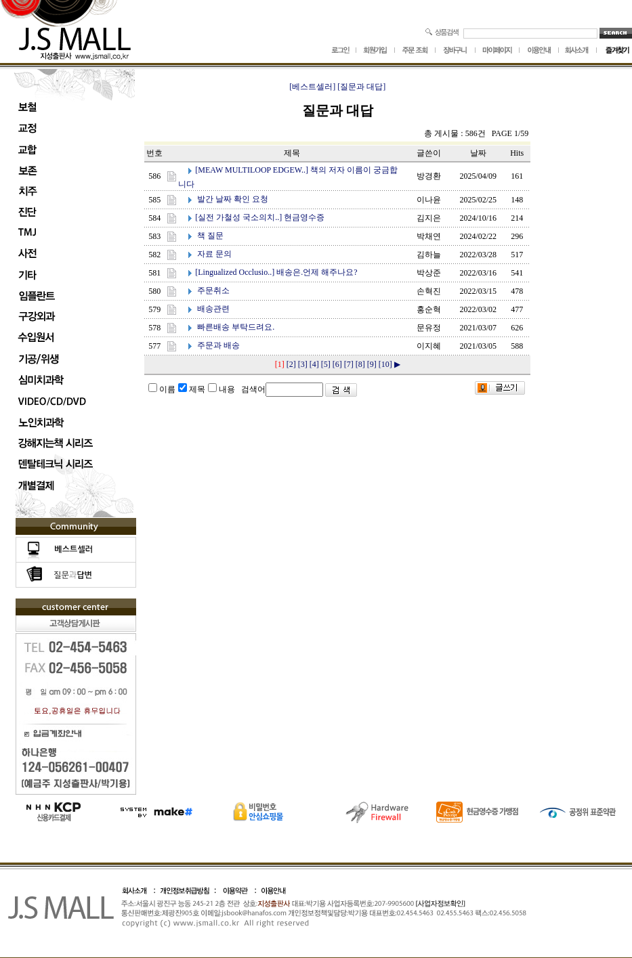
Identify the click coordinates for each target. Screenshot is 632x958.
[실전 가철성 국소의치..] (238, 217)
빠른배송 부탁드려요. (235, 327)
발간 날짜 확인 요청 (232, 199)
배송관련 (213, 308)
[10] (385, 364)
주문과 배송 (218, 345)
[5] (326, 364)
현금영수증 (304, 217)
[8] (360, 364)
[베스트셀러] (312, 86)
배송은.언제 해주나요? (316, 272)
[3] (303, 364)
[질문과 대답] (361, 86)
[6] (337, 364)
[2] (291, 364)
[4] (314, 364)
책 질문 (210, 235)
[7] (349, 364)
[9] (372, 364)
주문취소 (213, 290)
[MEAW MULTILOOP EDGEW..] (251, 170)
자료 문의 (214, 254)
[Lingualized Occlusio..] (234, 272)
